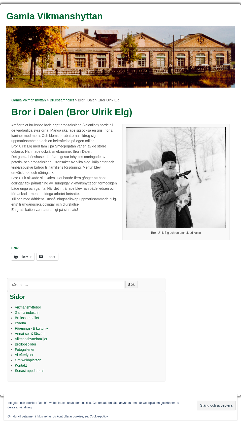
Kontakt (21, 365)
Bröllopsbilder (25, 344)
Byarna (20, 323)
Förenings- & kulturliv (31, 328)
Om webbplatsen (28, 360)
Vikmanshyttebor (28, 307)
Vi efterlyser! (25, 355)
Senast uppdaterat (29, 371)
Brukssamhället (62, 100)
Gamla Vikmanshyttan (28, 100)
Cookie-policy (99, 416)
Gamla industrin (27, 313)
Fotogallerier (25, 350)
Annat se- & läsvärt (30, 334)
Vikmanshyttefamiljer (31, 339)
